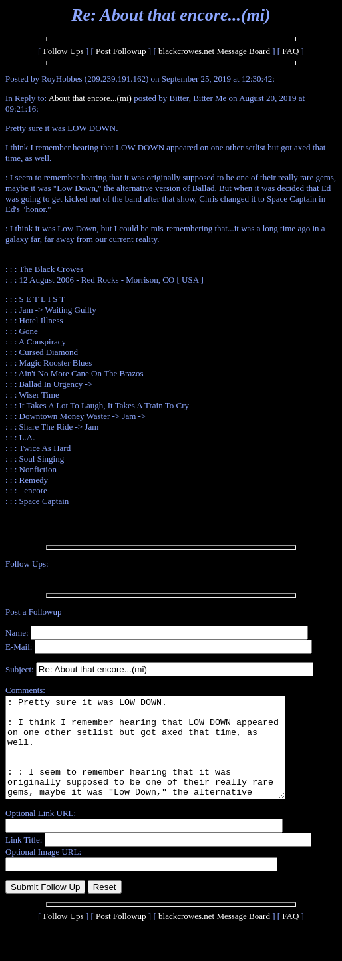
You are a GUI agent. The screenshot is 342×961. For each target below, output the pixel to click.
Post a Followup (33, 612)
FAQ (290, 51)
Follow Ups (63, 51)
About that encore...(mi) (90, 98)
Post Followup (121, 51)
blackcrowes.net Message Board (214, 51)
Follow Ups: (27, 564)
